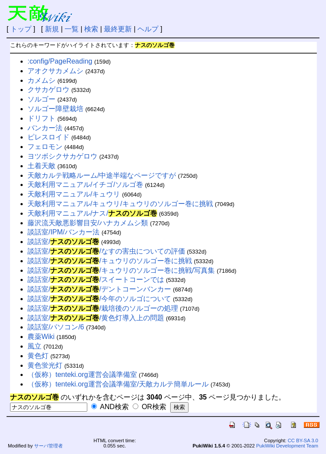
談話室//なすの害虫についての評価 (106, 251)
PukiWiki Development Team (287, 445)
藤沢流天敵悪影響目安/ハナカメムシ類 (87, 223)
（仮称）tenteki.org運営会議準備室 (82, 374)
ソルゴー (41, 99)
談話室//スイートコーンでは (95, 279)
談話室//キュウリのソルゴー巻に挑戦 (109, 260)
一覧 (72, 29)
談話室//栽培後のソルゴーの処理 (102, 308)
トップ (20, 29)
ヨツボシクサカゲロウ (62, 156)
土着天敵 (41, 165)
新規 (52, 29)
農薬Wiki (41, 336)
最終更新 (118, 29)
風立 (34, 346)
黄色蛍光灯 (44, 365)
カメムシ (41, 80)
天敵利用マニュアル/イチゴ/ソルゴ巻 (85, 184)
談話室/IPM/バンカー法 (63, 232)
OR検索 (149, 406)
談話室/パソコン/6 (55, 327)
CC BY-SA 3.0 (303, 440)
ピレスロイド (48, 137)
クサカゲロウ (48, 89)
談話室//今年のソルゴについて (99, 298)
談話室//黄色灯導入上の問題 (95, 318)
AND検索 (109, 406)
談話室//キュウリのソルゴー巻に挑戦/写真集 (121, 270)
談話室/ (63, 241)
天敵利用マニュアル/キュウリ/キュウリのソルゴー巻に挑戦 (120, 203)
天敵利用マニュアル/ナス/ (92, 213)
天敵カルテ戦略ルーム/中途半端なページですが (101, 175)
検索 (91, 29)
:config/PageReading (60, 61)
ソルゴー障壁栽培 (55, 108)
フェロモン (44, 146)
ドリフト (41, 118)
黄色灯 (37, 355)
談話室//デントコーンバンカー (99, 289)
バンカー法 (44, 128)
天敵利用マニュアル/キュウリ (73, 194)
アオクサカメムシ (55, 71)
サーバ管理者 (48, 445)
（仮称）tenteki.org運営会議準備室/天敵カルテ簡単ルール (118, 384)
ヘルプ (147, 29)
